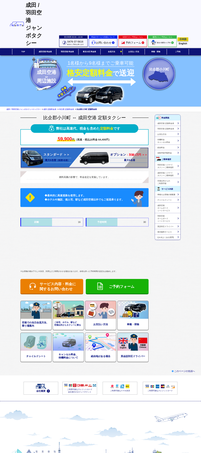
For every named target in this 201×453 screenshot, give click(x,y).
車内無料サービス (164, 232)
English (183, 43)
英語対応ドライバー (165, 226)
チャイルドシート (164, 200)
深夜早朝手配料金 (164, 153)
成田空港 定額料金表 (165, 123)
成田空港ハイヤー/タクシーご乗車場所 (165, 174)
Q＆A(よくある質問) (165, 237)
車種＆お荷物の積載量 (166, 195)
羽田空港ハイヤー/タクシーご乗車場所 (165, 166)
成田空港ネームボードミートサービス (163, 208)
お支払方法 (161, 134)
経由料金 (161, 148)
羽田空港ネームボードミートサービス (163, 218)
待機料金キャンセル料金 (163, 141)
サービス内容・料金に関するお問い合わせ (58, 286)
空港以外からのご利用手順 (163, 182)
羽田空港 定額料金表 (165, 129)
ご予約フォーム (121, 287)
